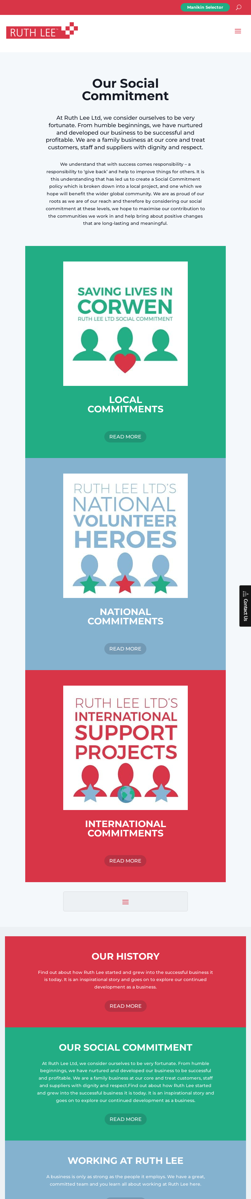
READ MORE (125, 437)
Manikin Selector (205, 7)
